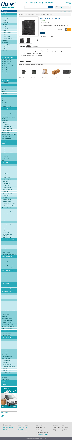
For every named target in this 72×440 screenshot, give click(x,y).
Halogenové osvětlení (7, 199)
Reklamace (20, 429)
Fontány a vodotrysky (6, 154)
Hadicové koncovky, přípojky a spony (9, 134)
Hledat (50, 7)
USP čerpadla (5, 171)
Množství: (60, 29)
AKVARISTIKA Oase (6, 291)
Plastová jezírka (5, 111)
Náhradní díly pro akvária (7, 322)
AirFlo (3, 91)
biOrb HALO (4, 354)
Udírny (2, 417)
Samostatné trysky (6, 185)
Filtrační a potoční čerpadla (7, 57)
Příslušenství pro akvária (7, 320)
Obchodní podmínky (62, 11)
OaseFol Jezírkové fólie (7, 130)
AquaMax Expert (5, 73)
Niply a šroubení (6, 219)
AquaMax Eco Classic (6, 59)
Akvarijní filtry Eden (6, 335)
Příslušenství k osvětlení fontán (9, 205)
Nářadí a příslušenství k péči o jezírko (8, 268)
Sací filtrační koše (6, 213)
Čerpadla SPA (5, 175)
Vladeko (3, 415)
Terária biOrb (4, 377)
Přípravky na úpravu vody (7, 270)
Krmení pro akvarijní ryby (7, 328)
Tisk (51, 36)
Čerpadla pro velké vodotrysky (8, 152)
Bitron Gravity (4, 102)
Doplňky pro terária (5, 379)
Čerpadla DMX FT (6, 177)
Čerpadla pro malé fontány (8, 148)
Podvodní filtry (5, 40)
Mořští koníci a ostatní (7, 370)
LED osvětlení (5, 242)
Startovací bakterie (5, 272)
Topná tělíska (4, 316)
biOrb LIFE (5, 346)
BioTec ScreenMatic (6, 36)
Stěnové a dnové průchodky (8, 211)
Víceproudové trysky (7, 187)
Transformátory (6, 232)
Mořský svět (5, 368)
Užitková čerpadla (5, 80)
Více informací (22, 46)
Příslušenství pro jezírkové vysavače (9, 261)
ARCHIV (3, 381)
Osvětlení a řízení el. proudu (8, 239)
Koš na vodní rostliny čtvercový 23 (67, 78)
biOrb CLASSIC (5, 352)
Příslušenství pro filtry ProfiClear (8, 54)
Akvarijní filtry (4, 299)
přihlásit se (69, 2)
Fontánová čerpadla (6, 146)
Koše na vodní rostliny (35, 14)
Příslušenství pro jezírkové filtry (8, 52)
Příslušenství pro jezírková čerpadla (9, 77)
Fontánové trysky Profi (6, 179)
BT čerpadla (5, 173)
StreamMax (5, 297)
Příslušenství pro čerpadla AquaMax (9, 75)
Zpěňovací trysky (6, 191)
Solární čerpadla (5, 82)
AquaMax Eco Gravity (6, 61)
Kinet (45, 438)
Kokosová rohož (56, 77)
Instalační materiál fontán (7, 215)
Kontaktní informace (22, 431)
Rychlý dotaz (6, 429)
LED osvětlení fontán (7, 201)
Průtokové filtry (5, 24)
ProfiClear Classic (6, 44)
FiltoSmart (5, 308)
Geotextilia (5, 122)
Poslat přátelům (44, 36)
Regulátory (5, 228)
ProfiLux (4, 248)
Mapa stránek (6, 431)
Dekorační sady (6, 362)
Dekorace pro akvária (6, 358)
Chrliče (3, 160)
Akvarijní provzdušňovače (7, 312)
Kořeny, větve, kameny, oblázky (9, 366)
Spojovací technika (6, 230)
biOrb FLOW (5, 344)
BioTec (4, 34)
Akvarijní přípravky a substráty (8, 326)
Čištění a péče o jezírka (7, 256)
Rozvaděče (5, 226)
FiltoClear (5, 20)
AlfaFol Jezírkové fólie (7, 126)
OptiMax (4, 295)
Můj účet (69, 3)
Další (37, 40)
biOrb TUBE (4, 350)
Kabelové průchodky (7, 217)
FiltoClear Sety (6, 22)
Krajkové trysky (6, 195)
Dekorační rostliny (6, 360)
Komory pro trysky (6, 209)
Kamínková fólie (6, 124)
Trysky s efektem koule (7, 193)
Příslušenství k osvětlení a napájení (9, 254)
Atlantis (4, 169)
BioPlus (4, 306)
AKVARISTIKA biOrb (6, 337)
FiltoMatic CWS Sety (7, 32)
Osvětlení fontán (5, 197)
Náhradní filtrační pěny (6, 50)
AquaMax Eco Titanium (6, 69)
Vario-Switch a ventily (7, 237)
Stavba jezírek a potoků (25, 14)
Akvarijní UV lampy (5, 314)
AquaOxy (4, 89)
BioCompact (5, 301)
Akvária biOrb (4, 339)
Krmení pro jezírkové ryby (7, 288)
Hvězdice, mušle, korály (7, 364)
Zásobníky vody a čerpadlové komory (9, 113)
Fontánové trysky (5, 158)
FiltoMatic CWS (6, 30)
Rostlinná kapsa (45, 77)
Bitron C (3, 100)
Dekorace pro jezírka (6, 136)
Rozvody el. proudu (6, 252)
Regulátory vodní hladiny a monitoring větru (8, 235)
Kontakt (69, 11)
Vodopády (4, 141)
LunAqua (4, 246)
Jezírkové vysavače (6, 258)
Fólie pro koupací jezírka (7, 128)
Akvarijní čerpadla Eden (6, 333)
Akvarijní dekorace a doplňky (7, 324)
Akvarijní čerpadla (5, 293)
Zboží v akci (4, 384)
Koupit (67, 29)
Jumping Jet (5, 181)
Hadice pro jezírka (5, 132)
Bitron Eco (4, 104)
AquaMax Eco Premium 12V (7, 65)
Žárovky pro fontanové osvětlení (9, 203)
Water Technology (5, 283)
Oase (2, 416)
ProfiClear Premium (6, 46)
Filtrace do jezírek (5, 13)
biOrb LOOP (5, 348)
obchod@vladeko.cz (43, 434)
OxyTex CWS (4, 93)
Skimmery (4, 263)
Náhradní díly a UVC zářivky (7, 106)
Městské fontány (5, 162)
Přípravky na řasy (5, 274)
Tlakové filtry (4, 16)
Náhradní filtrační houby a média (9, 310)
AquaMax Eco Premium (6, 63)
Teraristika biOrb (5, 374)
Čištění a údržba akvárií (6, 372)
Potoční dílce (4, 115)
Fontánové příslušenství (6, 207)
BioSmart (4, 26)
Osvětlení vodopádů (6, 250)
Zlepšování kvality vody (6, 276)
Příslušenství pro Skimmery (7, 265)
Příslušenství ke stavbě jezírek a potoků (8, 118)
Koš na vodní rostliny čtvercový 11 (34, 78)
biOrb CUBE (5, 341)
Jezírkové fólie (5, 120)
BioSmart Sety (5, 28)
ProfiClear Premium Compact (8, 48)
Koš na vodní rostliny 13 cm (23, 78)
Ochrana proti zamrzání (7, 286)
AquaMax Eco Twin (6, 67)
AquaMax (5, 167)
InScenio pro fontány (7, 224)
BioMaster (5, 304)
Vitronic (3, 98)
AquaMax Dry (4, 71)
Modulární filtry (5, 42)
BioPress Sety (5, 18)
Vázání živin (4, 281)
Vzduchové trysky (6, 183)
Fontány (3, 143)
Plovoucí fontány (5, 156)
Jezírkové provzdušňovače (7, 85)
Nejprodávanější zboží (8, 427)
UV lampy (4, 95)
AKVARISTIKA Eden (6, 330)
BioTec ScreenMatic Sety (7, 38)
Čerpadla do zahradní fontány (8, 150)
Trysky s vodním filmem (7, 189)
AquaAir (3, 87)
